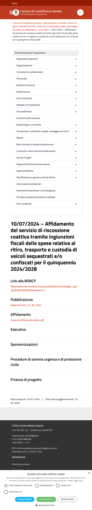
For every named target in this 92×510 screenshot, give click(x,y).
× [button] (89, 473)
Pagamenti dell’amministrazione (47, 164)
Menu (11, 12)
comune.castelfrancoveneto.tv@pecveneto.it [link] (36, 448)
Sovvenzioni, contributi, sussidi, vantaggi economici (47, 131)
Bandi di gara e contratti (47, 124)
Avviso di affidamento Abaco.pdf (27, 320)
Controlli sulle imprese (28, 118)
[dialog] (46, 490)
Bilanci (47, 138)
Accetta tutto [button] (46, 499)
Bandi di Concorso (47, 85)
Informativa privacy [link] (21, 464)
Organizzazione (47, 65)
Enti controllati (47, 98)
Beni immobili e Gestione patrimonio (47, 144)
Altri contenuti (47, 204)
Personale (47, 78)
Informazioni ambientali (28, 184)
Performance (47, 92)
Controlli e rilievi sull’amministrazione (47, 151)
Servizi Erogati (47, 157)
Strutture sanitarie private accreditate (35, 197)
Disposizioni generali (47, 59)
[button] (46, 505)
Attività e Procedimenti (47, 105)
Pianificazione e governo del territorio (47, 177)
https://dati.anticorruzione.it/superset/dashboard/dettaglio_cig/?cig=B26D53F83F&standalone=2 (44, 288)
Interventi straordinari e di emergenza (35, 190)
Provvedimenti (47, 111)
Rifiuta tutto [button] (67, 499)
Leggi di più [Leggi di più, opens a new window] (78, 480)
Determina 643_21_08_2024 (26, 305)
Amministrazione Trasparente (30, 53)
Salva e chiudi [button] (24, 499)
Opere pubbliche (47, 171)
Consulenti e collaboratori (47, 72)
